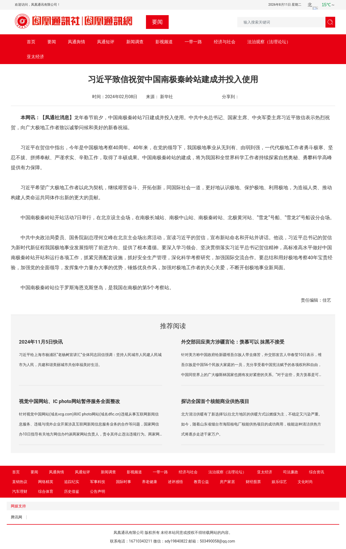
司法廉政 (290, 472)
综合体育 (45, 491)
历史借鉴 (71, 491)
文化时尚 (305, 482)
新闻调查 (135, 41)
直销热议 (19, 482)
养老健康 (149, 482)
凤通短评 (105, 41)
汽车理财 (19, 491)
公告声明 (97, 491)
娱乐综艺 (279, 482)
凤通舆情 (76, 41)
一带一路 (193, 41)
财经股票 (253, 482)
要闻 (51, 41)
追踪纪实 (71, 482)
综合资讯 (316, 472)
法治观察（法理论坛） (269, 41)
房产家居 (227, 482)
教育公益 (201, 482)
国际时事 (123, 482)
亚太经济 (35, 56)
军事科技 (97, 482)
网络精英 (45, 482)
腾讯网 (16, 517)
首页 (31, 41)
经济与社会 (224, 41)
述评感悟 (175, 482)
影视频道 (164, 41)
